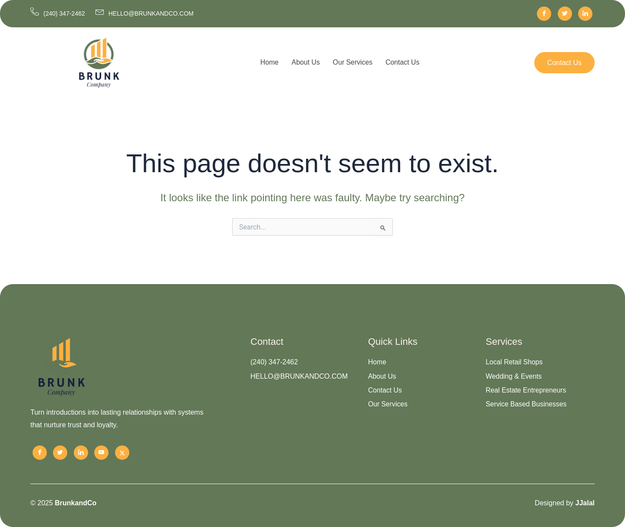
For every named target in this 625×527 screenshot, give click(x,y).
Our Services (352, 62)
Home (269, 62)
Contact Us (403, 62)
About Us (305, 62)
